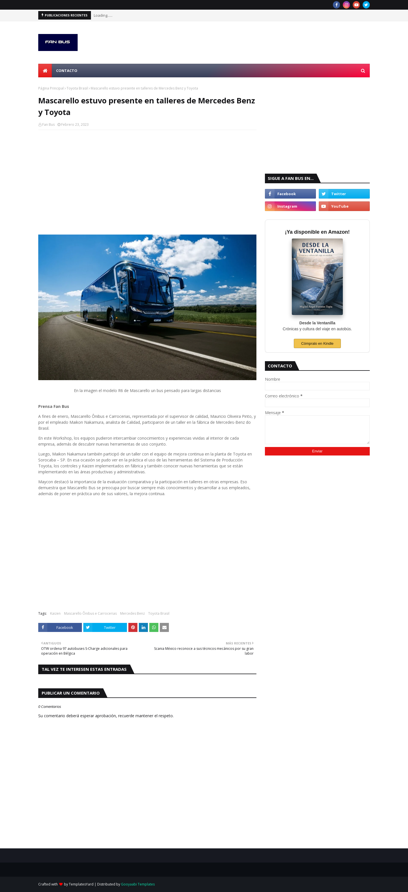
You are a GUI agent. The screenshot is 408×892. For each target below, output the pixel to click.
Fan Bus (48, 124)
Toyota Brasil (77, 88)
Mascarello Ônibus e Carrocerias (90, 613)
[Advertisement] (147, 175)
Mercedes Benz (132, 613)
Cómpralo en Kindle (317, 343)
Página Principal (51, 88)
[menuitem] (45, 70)
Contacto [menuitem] (66, 70)
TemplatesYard (81, 884)
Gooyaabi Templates (138, 884)
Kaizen (55, 613)
